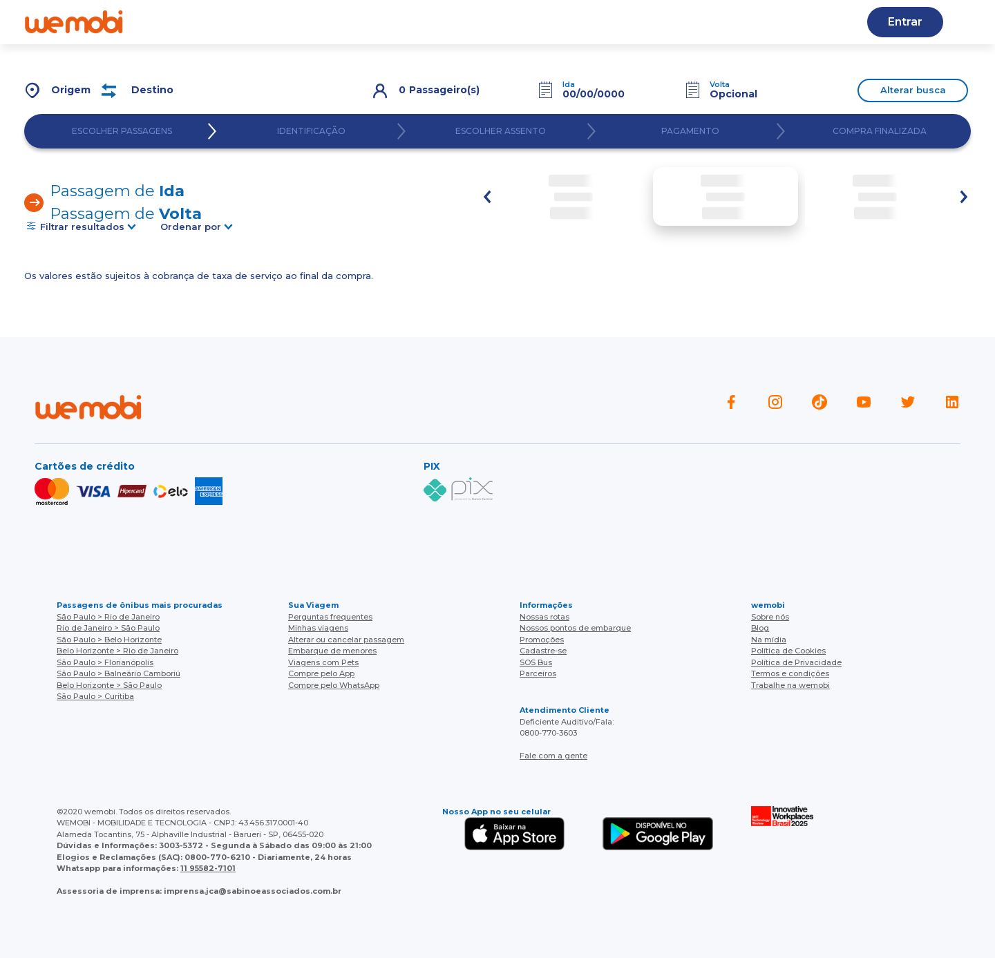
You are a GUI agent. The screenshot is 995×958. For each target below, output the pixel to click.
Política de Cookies (788, 650)
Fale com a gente (553, 755)
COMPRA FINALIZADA (880, 131)
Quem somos (214, 21)
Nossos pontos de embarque (575, 628)
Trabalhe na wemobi (790, 685)
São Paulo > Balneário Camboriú (118, 673)
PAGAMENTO (690, 131)
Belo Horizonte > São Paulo (109, 685)
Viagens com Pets (323, 662)
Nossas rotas (425, 21)
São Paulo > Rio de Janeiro (108, 617)
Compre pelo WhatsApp (333, 685)
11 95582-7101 (208, 868)
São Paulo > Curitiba (95, 696)
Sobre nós (770, 617)
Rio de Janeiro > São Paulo (108, 628)
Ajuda (294, 21)
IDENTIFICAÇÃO (311, 131)
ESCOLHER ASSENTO (500, 131)
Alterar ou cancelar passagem (346, 639)
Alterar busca (913, 89)
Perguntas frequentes (330, 617)
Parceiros (538, 673)
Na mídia (768, 639)
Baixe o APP (520, 21)
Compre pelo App (321, 673)
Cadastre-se (613, 21)
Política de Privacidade (796, 662)
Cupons (695, 21)
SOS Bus (536, 662)
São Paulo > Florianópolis (105, 662)
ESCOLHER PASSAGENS (122, 131)
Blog (352, 21)
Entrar (905, 21)
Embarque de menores (332, 650)
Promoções (542, 639)
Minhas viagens (318, 628)
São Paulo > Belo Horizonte (109, 639)
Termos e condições (790, 673)
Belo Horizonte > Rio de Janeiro (117, 650)
